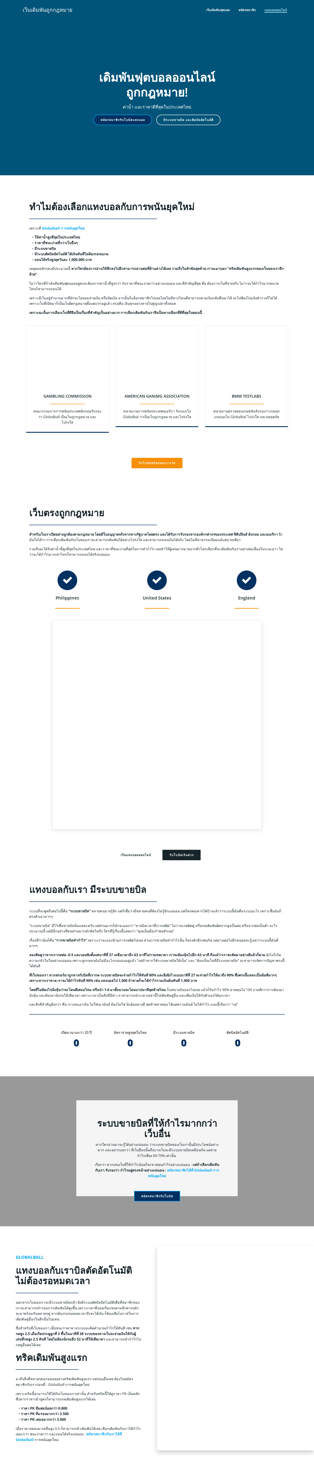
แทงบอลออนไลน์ (276, 10)
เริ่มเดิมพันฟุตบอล (218, 10)
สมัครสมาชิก (247, 10)
